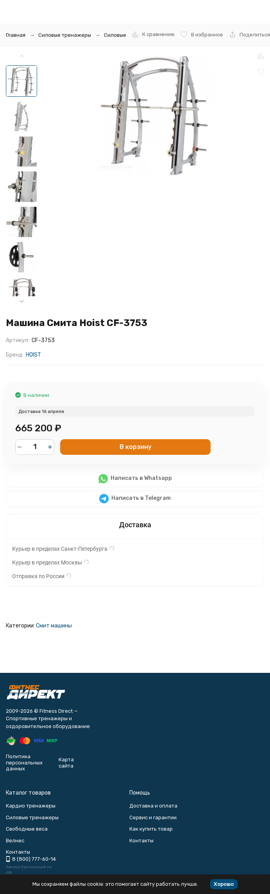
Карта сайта (66, 763)
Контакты (141, 841)
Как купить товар (151, 829)
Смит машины (54, 625)
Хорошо (224, 884)
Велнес (15, 841)
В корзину (136, 447)
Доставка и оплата (153, 806)
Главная (15, 35)
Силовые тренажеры (64, 35)
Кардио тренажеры (30, 806)
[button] (21, 301)
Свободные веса (27, 829)
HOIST (33, 354)
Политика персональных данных (24, 762)
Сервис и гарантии (153, 817)
